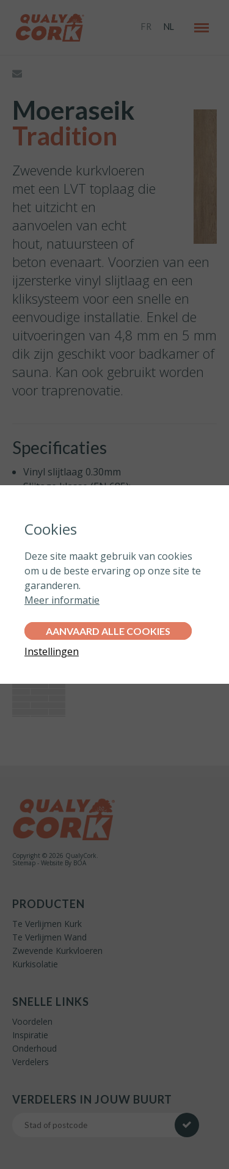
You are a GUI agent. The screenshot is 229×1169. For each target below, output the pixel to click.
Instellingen (51, 651)
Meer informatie (62, 600)
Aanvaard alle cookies (108, 631)
